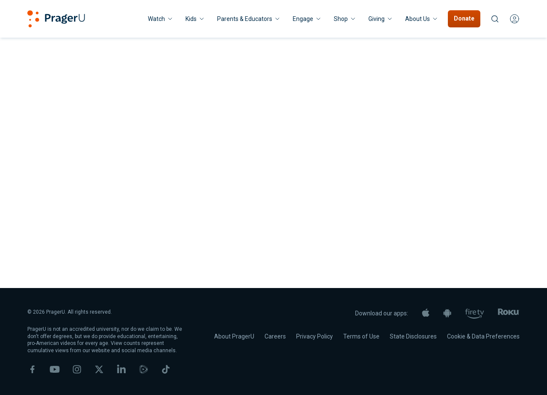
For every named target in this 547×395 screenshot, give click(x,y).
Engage (307, 18)
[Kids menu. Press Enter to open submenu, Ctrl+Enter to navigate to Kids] (195, 19)
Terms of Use (361, 336)
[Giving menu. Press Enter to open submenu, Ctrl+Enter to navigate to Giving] (381, 19)
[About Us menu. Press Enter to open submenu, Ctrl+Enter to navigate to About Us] (422, 19)
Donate (464, 18)
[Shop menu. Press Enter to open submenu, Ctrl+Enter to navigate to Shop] (345, 19)
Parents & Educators (249, 18)
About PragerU (234, 336)
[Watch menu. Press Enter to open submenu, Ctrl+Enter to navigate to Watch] (160, 19)
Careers (275, 336)
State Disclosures (413, 336)
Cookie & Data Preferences (483, 336)
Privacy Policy (314, 336)
